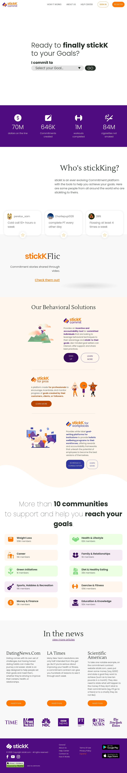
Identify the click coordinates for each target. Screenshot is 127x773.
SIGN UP (71, 357)
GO (90, 68)
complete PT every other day (61, 225)
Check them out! (47, 280)
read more (16, 703)
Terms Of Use (85, 748)
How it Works (54, 4)
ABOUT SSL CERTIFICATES (33, 765)
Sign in (103, 4)
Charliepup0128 (64, 216)
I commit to (42, 62)
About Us (71, 4)
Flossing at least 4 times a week (102, 225)
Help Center (87, 4)
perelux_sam (22, 216)
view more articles (63, 639)
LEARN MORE (90, 358)
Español (83, 753)
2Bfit (98, 216)
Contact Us (63, 753)
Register (118, 4)
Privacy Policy (85, 751)
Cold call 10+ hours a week (21, 225)
